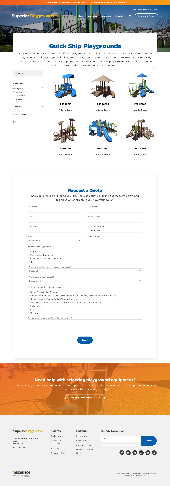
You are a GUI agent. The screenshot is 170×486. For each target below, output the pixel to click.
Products (80, 16)
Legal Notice (125, 473)
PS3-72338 (103, 148)
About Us (119, 16)
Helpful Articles (83, 441)
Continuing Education (56, 442)
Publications (81, 436)
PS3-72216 (65, 104)
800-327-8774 (154, 9)
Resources (106, 16)
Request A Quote (146, 16)
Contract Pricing (83, 445)
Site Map (146, 473)
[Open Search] (130, 16)
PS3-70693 (103, 104)
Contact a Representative (139, 9)
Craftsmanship (57, 436)
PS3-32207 (140, 104)
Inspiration (92, 16)
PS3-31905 (140, 148)
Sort (155, 68)
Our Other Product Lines (84, 451)
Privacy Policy (137, 473)
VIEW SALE (122, 3)
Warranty (55, 448)
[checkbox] (85, 257)
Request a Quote (58, 453)
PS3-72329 (65, 148)
